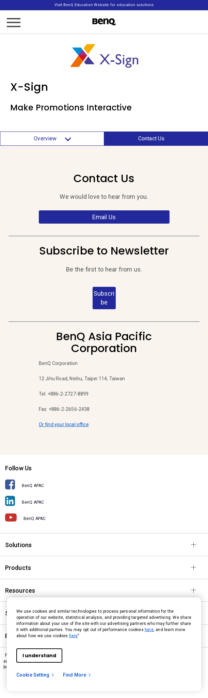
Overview (52, 138)
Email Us (104, 217)
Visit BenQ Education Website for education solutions (104, 5)
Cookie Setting (35, 675)
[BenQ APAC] (104, 484)
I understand (39, 655)
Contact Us (151, 138)
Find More (77, 675)
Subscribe (104, 298)
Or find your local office (64, 424)
